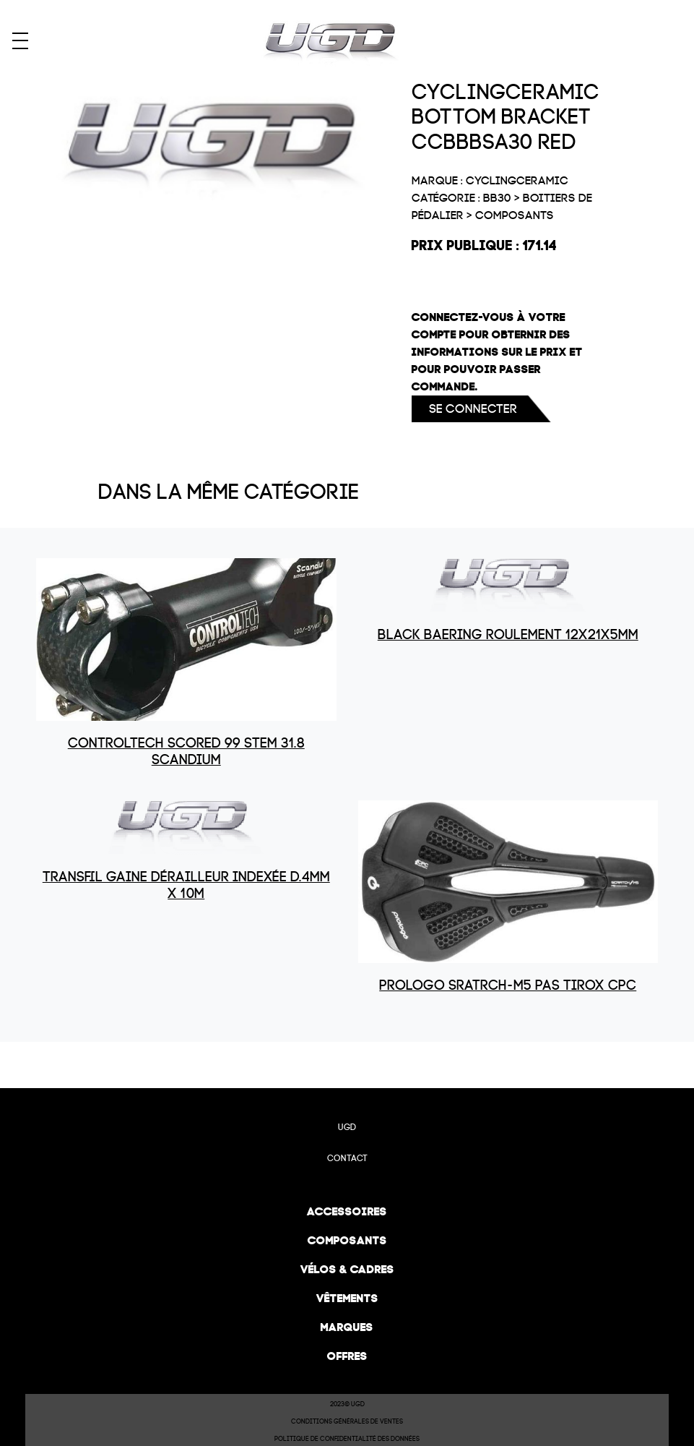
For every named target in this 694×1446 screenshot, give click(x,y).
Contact (347, 1158)
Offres (347, 1356)
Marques (347, 1327)
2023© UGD (347, 1404)
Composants (347, 1240)
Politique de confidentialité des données (347, 1438)
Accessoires (347, 1211)
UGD (347, 1127)
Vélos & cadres (347, 1269)
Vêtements (347, 1298)
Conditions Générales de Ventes (347, 1421)
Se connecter (473, 409)
